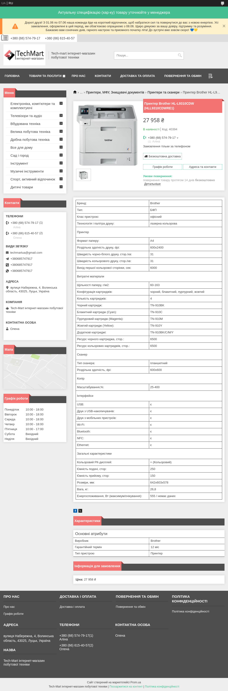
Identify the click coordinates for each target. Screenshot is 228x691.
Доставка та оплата (137, 76)
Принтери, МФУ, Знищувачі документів (115, 92)
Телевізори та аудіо (26, 116)
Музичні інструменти (27, 171)
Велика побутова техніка (30, 132)
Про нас (78, 76)
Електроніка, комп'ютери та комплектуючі (32, 106)
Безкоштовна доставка (165, 156)
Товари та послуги (45, 76)
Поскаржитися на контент (126, 686)
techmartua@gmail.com (26, 252)
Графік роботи (13, 613)
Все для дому (21, 147)
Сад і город (19, 155)
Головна (12, 76)
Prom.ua (136, 682)
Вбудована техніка (25, 124)
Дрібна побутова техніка (30, 140)
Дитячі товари (21, 187)
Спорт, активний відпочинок (32, 179)
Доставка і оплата (72, 606)
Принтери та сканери (163, 92)
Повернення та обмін (182, 76)
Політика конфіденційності (190, 611)
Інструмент (19, 163)
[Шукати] (180, 55)
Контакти (103, 76)
